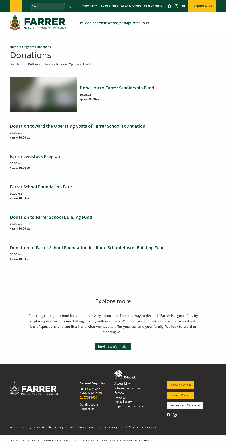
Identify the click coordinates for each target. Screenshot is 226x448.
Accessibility (122, 383)
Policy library (123, 402)
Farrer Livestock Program (36, 156)
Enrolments (109, 6)
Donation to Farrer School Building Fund (51, 217)
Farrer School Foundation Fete (41, 187)
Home (14, 47)
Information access (127, 388)
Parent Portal (154, 6)
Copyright (121, 397)
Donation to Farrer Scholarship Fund (117, 88)
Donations (44, 47)
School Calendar (177, 383)
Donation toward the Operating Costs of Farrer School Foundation (77, 126)
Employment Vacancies (182, 404)
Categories (27, 47)
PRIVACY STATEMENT (142, 440)
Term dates (89, 6)
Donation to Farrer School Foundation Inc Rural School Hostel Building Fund (87, 247)
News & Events (131, 6)
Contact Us (87, 409)
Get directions (89, 404)
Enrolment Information (113, 345)
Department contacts (128, 406)
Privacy (119, 392)
